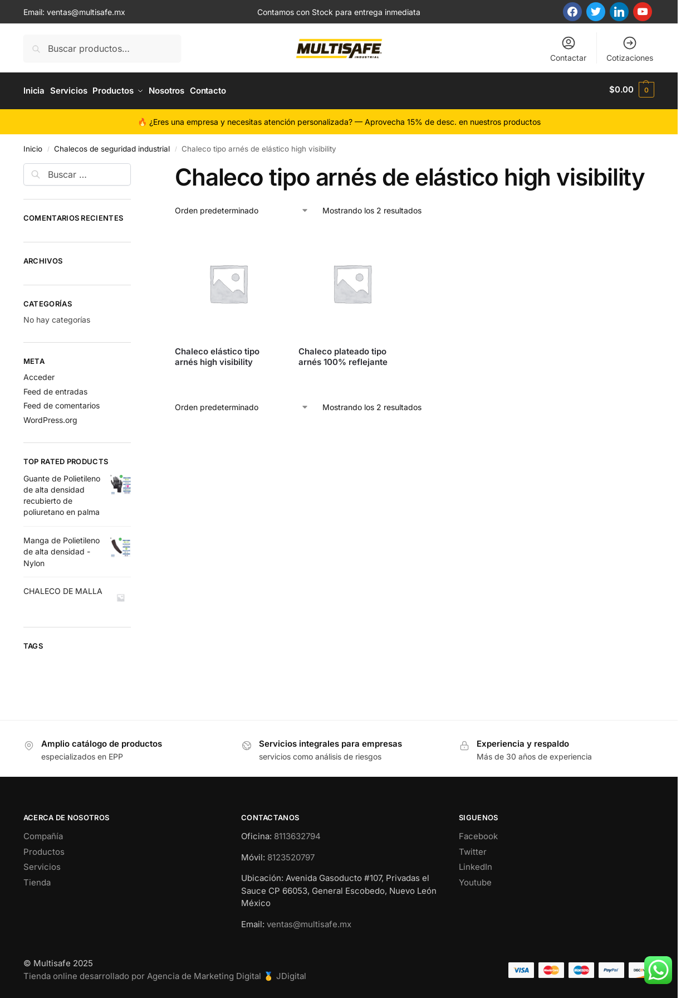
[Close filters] (134, 167)
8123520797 (291, 854)
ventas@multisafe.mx (86, 12)
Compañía (43, 834)
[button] (631, 89)
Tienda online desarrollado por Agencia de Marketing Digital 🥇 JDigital (164, 973)
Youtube (475, 879)
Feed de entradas (55, 388)
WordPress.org (50, 417)
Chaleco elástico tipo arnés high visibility (217, 354)
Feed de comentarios (61, 403)
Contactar (568, 48)
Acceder (39, 374)
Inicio (32, 146)
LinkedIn (475, 864)
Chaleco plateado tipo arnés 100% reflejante (343, 354)
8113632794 (297, 834)
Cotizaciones (629, 48)
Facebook (478, 834)
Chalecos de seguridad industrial (112, 146)
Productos (44, 849)
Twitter (473, 849)
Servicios (42, 864)
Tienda (37, 879)
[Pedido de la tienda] (242, 208)
